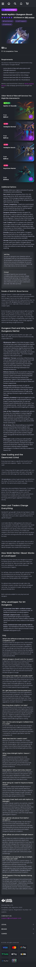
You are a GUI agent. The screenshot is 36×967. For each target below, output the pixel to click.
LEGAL (4, 924)
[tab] (18, 924)
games (4, 933)
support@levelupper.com (11, 918)
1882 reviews (29, 17)
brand (4, 929)
